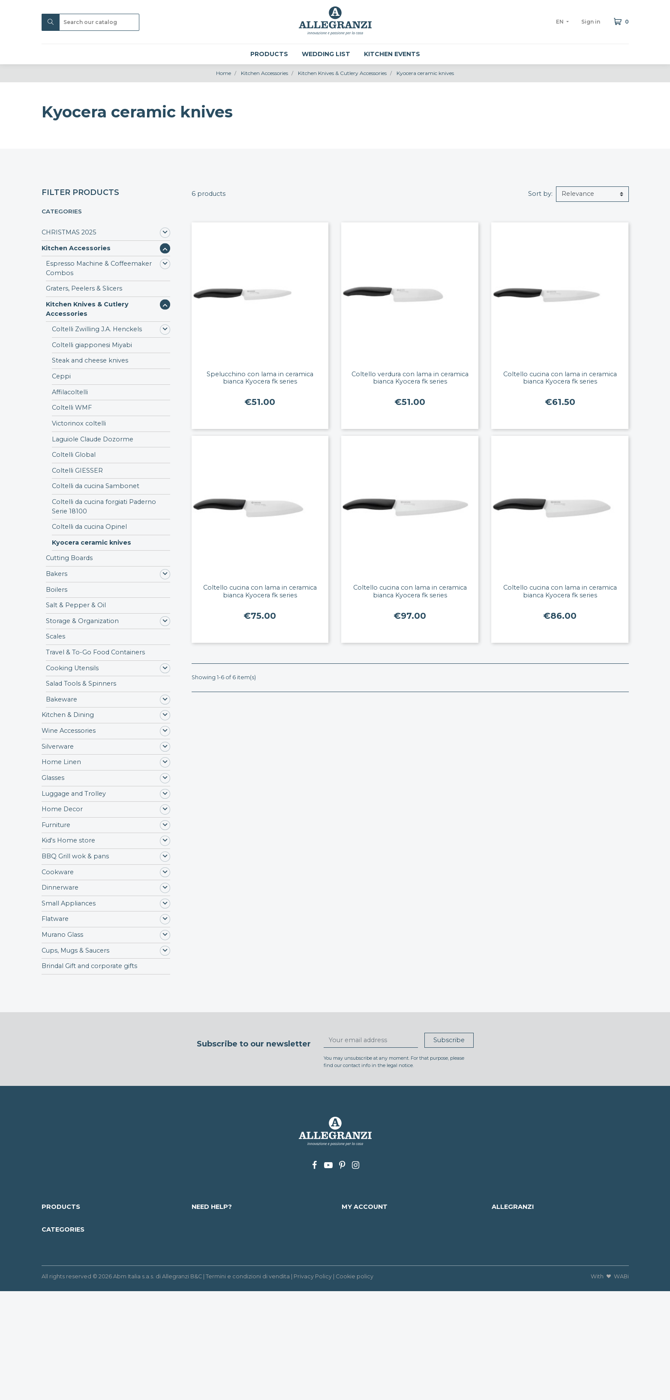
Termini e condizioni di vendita (248, 1385)
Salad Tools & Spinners (81, 683)
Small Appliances (69, 903)
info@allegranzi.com (551, 1228)
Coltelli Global (74, 455)
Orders (352, 1228)
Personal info (362, 1219)
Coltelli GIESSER (77, 470)
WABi (621, 1385)
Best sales (57, 1238)
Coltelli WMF (72, 407)
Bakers (56, 574)
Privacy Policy (313, 1385)
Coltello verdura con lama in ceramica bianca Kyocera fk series (410, 377)
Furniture (56, 825)
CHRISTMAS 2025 (69, 232)
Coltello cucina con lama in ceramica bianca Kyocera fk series (560, 377)
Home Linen (61, 762)
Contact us (208, 1247)
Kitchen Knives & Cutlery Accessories (87, 309)
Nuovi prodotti (64, 1228)
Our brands (59, 1247)
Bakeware (61, 699)
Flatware (55, 919)
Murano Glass (62, 934)
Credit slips (359, 1238)
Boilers (56, 590)
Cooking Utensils (72, 668)
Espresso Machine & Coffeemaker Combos (99, 268)
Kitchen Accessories (76, 248)
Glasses (53, 778)
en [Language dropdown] (560, 21)
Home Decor (62, 809)
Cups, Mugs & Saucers (75, 950)
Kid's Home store (68, 840)
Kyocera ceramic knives (91, 542)
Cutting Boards (69, 558)
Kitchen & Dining (68, 715)
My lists (353, 1265)
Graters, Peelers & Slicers (84, 288)
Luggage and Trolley (74, 793)
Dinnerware (60, 887)
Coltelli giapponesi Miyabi (92, 345)
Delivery (204, 1219)
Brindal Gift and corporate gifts (89, 966)
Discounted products (74, 1219)
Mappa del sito (215, 1238)
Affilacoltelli (70, 392)
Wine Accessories (69, 730)
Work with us (212, 1256)
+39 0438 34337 (546, 1238)
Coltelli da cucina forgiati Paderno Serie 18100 (104, 506)
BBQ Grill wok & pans (75, 856)
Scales (55, 636)
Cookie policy (354, 1385)
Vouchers (356, 1256)
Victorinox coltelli (79, 423)
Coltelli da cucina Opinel (89, 527)
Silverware (58, 746)
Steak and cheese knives (90, 360)
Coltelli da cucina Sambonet (95, 486)
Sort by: (540, 194)
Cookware (58, 872)
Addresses (357, 1247)
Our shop (507, 1247)
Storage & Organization (82, 621)
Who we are (511, 1219)
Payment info (213, 1228)
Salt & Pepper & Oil (76, 605)
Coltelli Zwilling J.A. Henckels (97, 329)
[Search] (90, 22)
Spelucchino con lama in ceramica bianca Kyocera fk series (260, 377)
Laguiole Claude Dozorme (92, 439)
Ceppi (61, 376)
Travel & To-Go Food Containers (95, 652)
